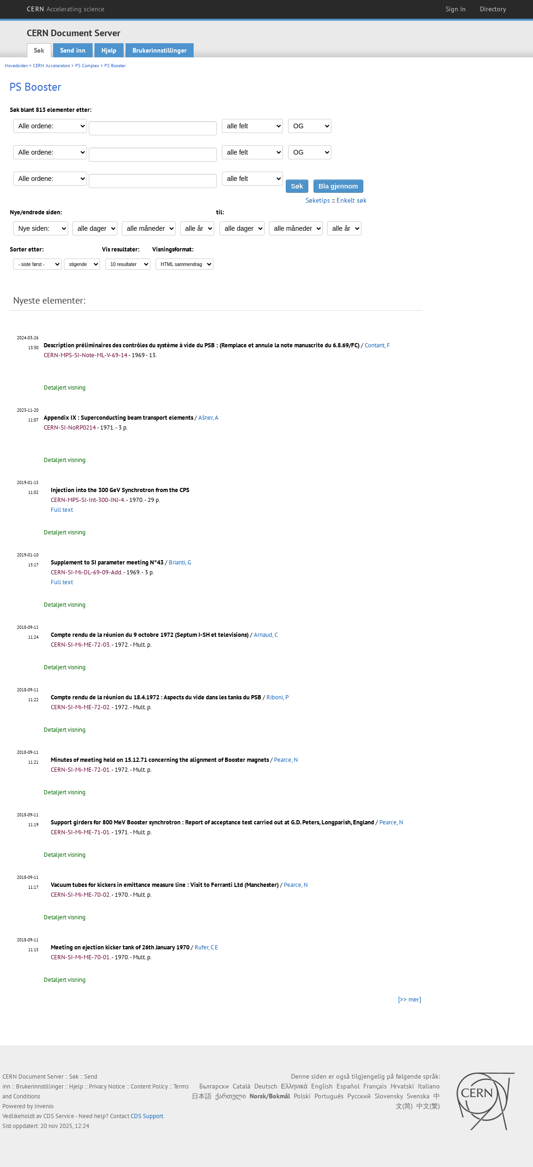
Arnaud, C (266, 635)
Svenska (418, 1096)
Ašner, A (208, 418)
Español (348, 1086)
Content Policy (149, 1086)
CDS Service (58, 1116)
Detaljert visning (65, 388)
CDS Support (147, 1116)
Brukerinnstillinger (160, 50)
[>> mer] (409, 999)
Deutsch (265, 1086)
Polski (302, 1096)
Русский (359, 1096)
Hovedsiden (16, 66)
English (322, 1086)
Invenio (44, 1106)
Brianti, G (180, 562)
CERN (66, 9)
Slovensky (389, 1096)
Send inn (73, 50)
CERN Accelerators (51, 66)
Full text (62, 510)
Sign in (456, 9)
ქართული (230, 1096)
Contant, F (377, 345)
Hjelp (109, 50)
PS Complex (87, 66)
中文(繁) (428, 1106)
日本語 (202, 1096)
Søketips (318, 200)
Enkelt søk (352, 200)
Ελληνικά (294, 1086)
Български (214, 1086)
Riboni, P (277, 697)
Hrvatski (402, 1086)
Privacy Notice (107, 1086)
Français (375, 1086)
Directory (493, 9)
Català (242, 1086)
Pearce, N (286, 760)
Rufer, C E (206, 947)
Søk (39, 50)
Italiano (429, 1086)
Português (329, 1096)
